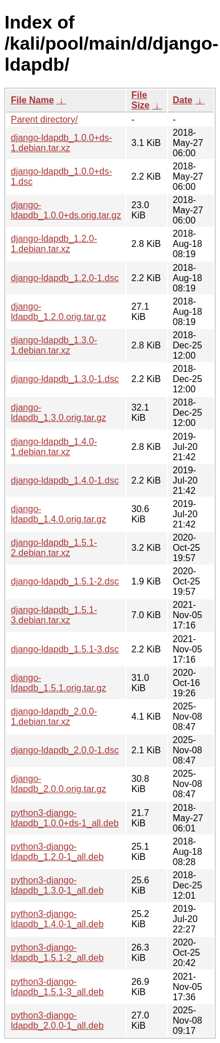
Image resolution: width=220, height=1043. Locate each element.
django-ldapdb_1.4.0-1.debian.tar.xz (54, 447)
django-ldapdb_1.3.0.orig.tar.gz (58, 413)
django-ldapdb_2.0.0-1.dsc (65, 750)
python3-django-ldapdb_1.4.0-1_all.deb (57, 919)
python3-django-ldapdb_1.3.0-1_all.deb (57, 885)
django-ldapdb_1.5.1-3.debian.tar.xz (54, 615)
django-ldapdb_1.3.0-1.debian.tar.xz (54, 345)
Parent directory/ (44, 119)
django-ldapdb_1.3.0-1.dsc (65, 379)
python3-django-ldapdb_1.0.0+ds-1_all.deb (65, 818)
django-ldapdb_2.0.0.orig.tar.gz (58, 784)
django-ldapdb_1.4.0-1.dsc (65, 480)
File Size (140, 100)
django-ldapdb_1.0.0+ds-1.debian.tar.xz (61, 143)
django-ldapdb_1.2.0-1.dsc (65, 278)
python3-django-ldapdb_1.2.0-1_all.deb (57, 852)
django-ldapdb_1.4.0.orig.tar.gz (58, 514)
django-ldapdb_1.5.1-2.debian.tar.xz (54, 548)
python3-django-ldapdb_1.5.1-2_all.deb (57, 953)
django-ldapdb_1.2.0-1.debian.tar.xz (54, 244)
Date (183, 100)
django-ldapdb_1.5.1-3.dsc (65, 649)
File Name (32, 100)
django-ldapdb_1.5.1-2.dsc (65, 581)
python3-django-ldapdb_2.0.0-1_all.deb (57, 1020)
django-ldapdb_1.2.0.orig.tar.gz (58, 312)
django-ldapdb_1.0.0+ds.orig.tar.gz (66, 210)
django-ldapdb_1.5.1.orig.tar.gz (58, 683)
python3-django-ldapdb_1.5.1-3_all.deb (57, 987)
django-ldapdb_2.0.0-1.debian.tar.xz (54, 717)
